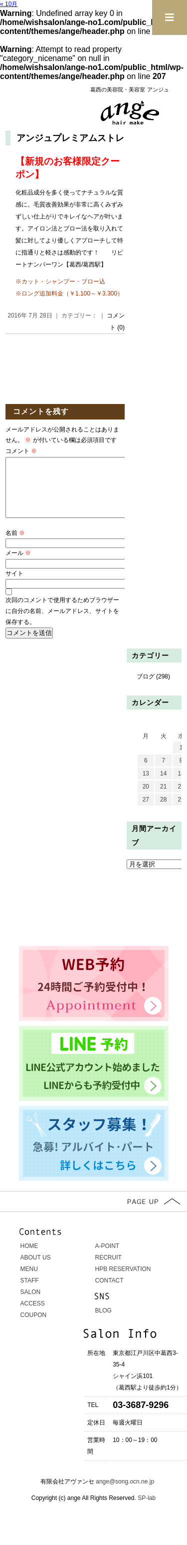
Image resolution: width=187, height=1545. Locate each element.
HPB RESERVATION (123, 1281)
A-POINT (107, 1258)
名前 (15, 545)
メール (18, 565)
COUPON (33, 1327)
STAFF (29, 1292)
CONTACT (109, 1292)
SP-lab (146, 1510)
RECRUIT (108, 1269)
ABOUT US (35, 1269)
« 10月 (8, 4)
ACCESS (32, 1315)
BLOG (103, 1322)
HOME (29, 1258)
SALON (30, 1304)
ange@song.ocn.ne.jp (125, 1493)
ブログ (146, 688)
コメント (21, 451)
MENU (29, 1281)
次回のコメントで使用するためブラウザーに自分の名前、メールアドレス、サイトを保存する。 (62, 622)
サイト (14, 585)
